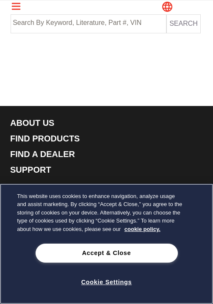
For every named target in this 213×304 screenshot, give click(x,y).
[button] (182, 7)
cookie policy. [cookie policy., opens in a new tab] (142, 229)
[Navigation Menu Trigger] (16, 6)
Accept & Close (106, 253)
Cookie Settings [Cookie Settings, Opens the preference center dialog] (106, 282)
